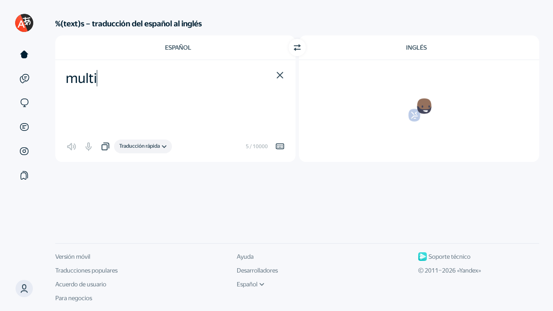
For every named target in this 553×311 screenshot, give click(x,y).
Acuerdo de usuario (80, 284)
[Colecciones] (24, 175)
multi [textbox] (81, 78)
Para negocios (73, 298)
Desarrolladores (257, 270)
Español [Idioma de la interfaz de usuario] (250, 284)
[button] (24, 288)
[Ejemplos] (24, 78)
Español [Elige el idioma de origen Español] (178, 47)
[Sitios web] (24, 102)
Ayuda (245, 256)
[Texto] (24, 54)
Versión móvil (72, 256)
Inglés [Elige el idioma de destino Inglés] (416, 47)
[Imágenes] (24, 151)
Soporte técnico (444, 256)
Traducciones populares (86, 270)
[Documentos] (24, 127)
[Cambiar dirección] (297, 47)
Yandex (468, 270)
